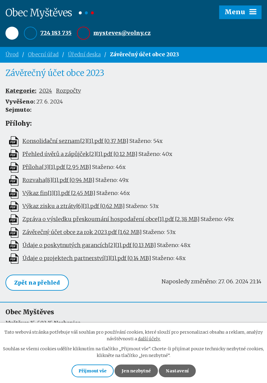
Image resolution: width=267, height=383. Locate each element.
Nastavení (177, 371)
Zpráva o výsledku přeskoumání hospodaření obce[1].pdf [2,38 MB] (110, 219)
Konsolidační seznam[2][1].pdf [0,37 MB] (75, 141)
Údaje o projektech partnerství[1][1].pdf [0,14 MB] (86, 258)
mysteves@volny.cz (122, 32)
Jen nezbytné (136, 371)
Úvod (11, 54)
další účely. (149, 339)
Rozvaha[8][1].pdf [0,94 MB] (58, 180)
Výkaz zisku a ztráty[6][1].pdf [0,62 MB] (73, 206)
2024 (45, 90)
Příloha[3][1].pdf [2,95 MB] (56, 167)
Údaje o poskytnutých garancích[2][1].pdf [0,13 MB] (89, 245)
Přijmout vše (92, 371)
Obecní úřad (43, 54)
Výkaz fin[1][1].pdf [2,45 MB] (58, 193)
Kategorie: (20, 90)
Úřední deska (84, 54)
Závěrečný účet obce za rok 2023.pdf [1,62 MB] (82, 232)
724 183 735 (56, 32)
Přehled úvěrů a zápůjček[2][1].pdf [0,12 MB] (79, 154)
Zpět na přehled (37, 282)
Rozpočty (68, 90)
